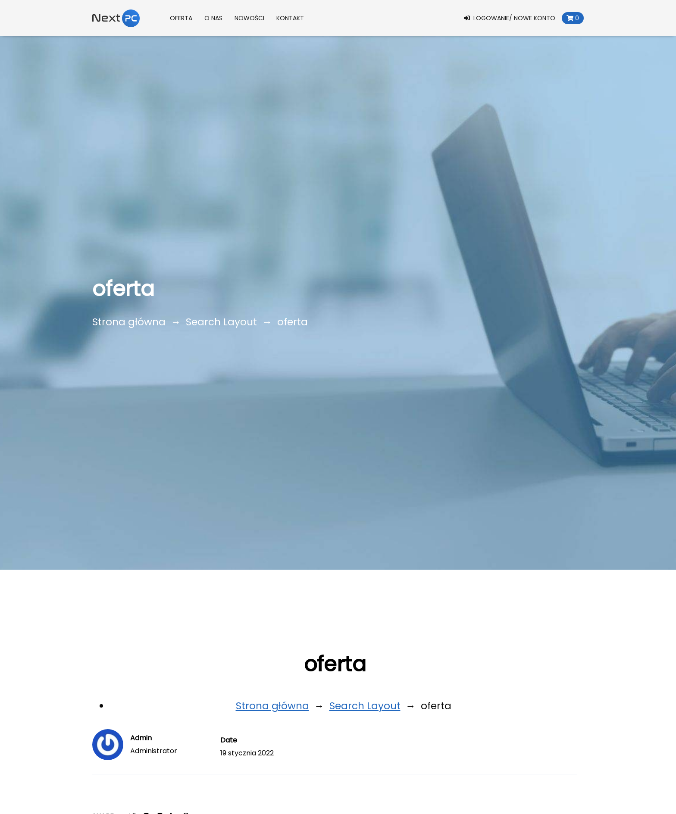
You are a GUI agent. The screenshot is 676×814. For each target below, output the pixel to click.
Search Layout (221, 322)
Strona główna (129, 322)
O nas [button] (213, 18)
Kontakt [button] (290, 18)
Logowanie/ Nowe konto (509, 18)
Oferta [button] (181, 18)
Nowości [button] (249, 18)
